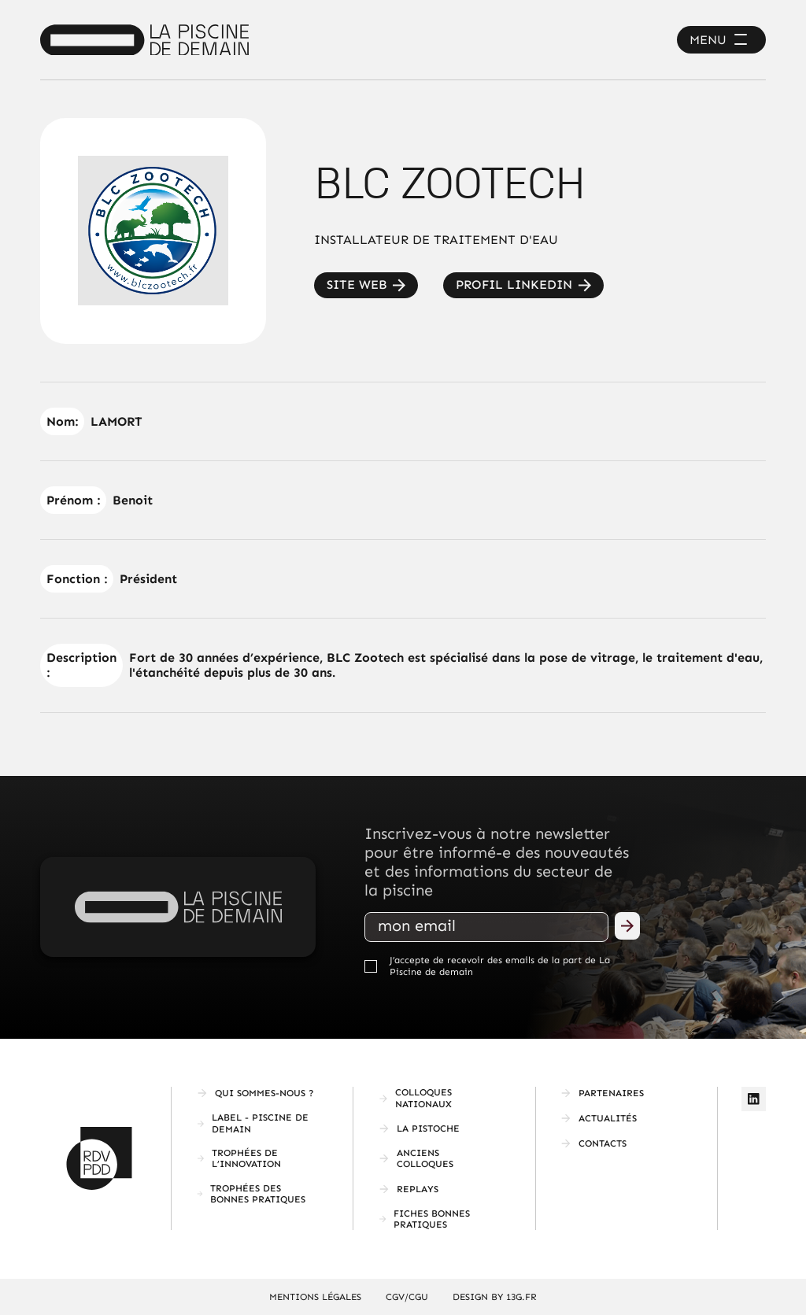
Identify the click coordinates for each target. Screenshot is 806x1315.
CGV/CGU (407, 1296)
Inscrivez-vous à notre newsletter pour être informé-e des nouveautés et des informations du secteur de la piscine (496, 861)
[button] (721, 40)
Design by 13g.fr (495, 1296)
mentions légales (315, 1296)
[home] (144, 40)
